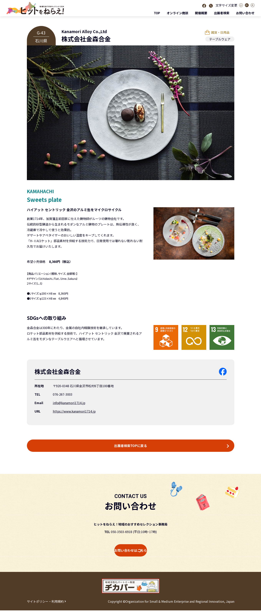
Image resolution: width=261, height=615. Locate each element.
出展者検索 (221, 13)
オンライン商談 (177, 13)
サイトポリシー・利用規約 (45, 606)
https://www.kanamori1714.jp (74, 411)
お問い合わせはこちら (130, 554)
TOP (157, 13)
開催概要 (201, 13)
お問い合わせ (245, 13)
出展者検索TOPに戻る (130, 447)
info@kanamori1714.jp (69, 402)
